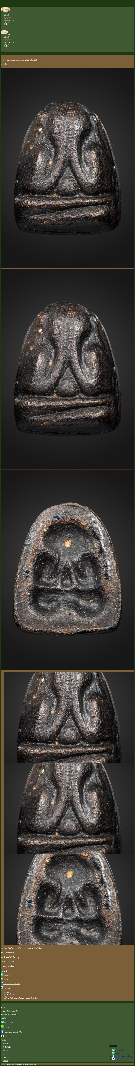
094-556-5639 (7, 975)
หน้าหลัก (6, 15)
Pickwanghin (6, 988)
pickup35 (6, 979)
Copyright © (4, 1064)
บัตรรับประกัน (8, 17)
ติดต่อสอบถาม (112, 1046)
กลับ (5, 996)
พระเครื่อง (7, 19)
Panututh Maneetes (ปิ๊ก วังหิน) (11, 984)
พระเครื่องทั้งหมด (9, 994)
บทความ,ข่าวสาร (9, 20)
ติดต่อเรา (6, 24)
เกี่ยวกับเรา (7, 22)
